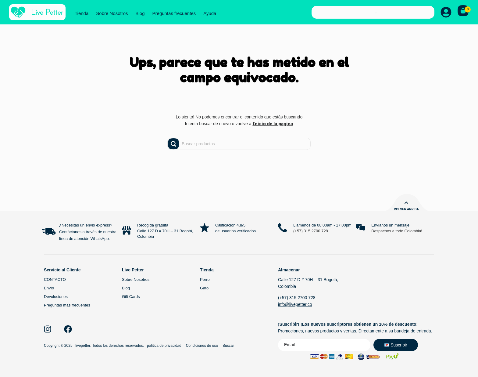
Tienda (81, 13)
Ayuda (209, 13)
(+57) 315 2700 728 (310, 231)
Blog (140, 13)
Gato (204, 288)
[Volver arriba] (406, 203)
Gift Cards (131, 296)
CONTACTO (55, 279)
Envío (49, 288)
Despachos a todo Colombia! (396, 231)
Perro (205, 279)
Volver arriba (406, 209)
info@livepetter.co (295, 304)
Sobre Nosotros (112, 13)
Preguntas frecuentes (174, 13)
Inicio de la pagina (272, 123)
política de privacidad (164, 345)
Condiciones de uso (202, 345)
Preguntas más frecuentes (67, 305)
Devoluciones (56, 296)
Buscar (228, 345)
